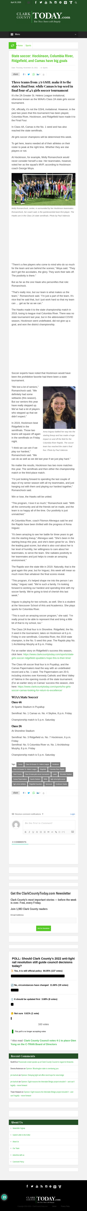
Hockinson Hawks (61, 784)
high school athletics (19, 784)
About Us (16, 1142)
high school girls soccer (58, 779)
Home (20, 45)
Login (72, 814)
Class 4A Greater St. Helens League (25, 769)
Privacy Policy (65, 1206)
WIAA (45, 779)
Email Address (17, 915)
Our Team (16, 1148)
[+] (63, 832)
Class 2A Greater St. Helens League (37, 764)
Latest (55, 774)
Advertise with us (18, 1155)
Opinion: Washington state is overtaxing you (42, 1068)
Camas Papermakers (20, 779)
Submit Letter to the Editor (21, 1135)
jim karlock (14, 1075)
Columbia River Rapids (56, 769)
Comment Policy (18, 1162)
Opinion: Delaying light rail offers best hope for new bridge (42, 1075)
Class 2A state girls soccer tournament (37, 774)
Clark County (17, 774)
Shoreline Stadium (66, 774)
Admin (54, 1206)
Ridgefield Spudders (35, 784)
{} (59, 832)
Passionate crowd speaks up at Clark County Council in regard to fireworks (45, 1062)
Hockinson (55, 764)
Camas (20, 764)
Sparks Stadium (35, 779)
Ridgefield (43, 769)
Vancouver (49, 784)
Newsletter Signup (19, 1128)
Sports (28, 45)
